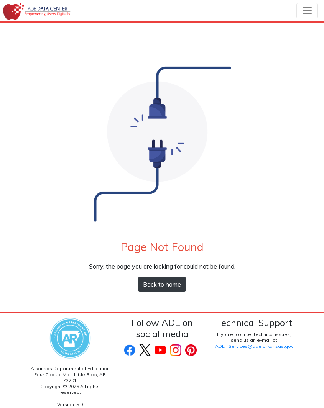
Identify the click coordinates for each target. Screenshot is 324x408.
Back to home (162, 284)
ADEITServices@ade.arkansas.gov (254, 346)
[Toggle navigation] (307, 10)
